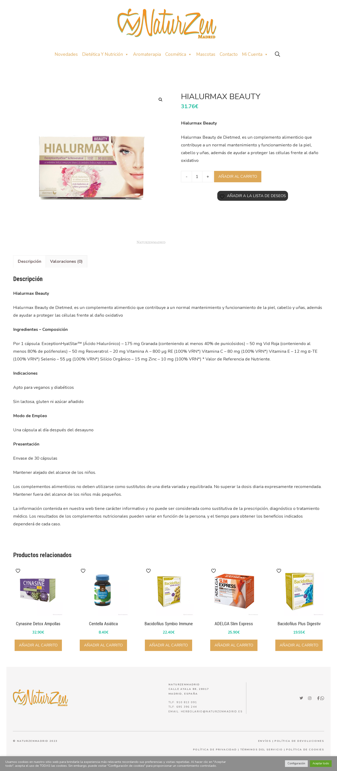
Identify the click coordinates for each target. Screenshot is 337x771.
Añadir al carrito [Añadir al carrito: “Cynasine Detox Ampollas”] (38, 645)
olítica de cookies (306, 749)
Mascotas (205, 54)
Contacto (229, 54)
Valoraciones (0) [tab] (66, 261)
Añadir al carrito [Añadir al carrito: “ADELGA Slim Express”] (233, 645)
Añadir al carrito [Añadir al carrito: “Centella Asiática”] (103, 645)
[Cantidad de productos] (197, 176)
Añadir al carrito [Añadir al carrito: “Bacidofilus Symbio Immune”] (168, 645)
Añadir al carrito (237, 176)
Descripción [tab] (29, 261)
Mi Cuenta (255, 54)
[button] (277, 54)
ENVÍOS (264, 741)
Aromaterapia (147, 54)
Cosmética (178, 54)
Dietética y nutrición (105, 54)
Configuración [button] (296, 763)
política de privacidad (215, 749)
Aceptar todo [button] (320, 763)
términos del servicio (261, 749)
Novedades (66, 54)
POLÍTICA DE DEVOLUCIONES (299, 741)
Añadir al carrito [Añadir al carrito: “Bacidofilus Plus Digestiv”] (299, 645)
